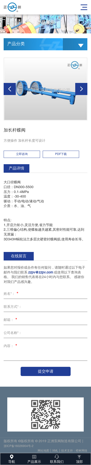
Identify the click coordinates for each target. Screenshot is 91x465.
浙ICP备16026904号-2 (18, 447)
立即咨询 (22, 154)
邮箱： (11, 320)
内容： (11, 346)
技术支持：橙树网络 (74, 452)
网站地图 (43, 452)
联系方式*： (13, 307)
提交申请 (45, 371)
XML (55, 452)
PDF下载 (61, 154)
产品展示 (34, 458)
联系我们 (57, 458)
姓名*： (12, 294)
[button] (10, 89)
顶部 (79, 458)
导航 (11, 458)
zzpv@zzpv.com (40, 272)
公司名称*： (13, 333)
